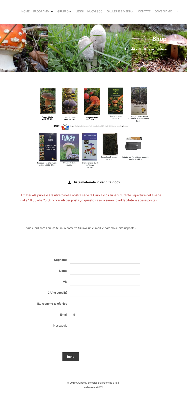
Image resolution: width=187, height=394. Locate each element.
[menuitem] (130, 11)
